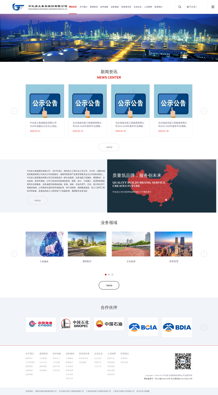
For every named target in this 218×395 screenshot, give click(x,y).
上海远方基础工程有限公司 (124, 391)
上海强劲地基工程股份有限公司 (98, 391)
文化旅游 (69, 366)
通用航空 (69, 362)
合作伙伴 (56, 370)
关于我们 (83, 7)
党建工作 (97, 362)
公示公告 (43, 362)
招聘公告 (111, 358)
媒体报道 (43, 366)
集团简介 (29, 358)
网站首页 (73, 7)
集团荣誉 (29, 366)
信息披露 (82, 362)
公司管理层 (30, 362)
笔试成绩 (111, 366)
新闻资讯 (94, 7)
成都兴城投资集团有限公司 (46, 391)
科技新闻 (43, 370)
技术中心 (56, 358)
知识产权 (56, 366)
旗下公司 (191, 7)
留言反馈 (124, 362)
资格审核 (111, 362)
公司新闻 (43, 358)
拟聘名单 (111, 374)
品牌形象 (29, 374)
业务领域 (115, 7)
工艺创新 (56, 362)
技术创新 (104, 7)
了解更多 (109, 149)
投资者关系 (126, 7)
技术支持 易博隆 (142, 391)
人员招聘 (148, 7)
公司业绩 (69, 374)
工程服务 (69, 358)
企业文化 (138, 7)
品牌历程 (29, 370)
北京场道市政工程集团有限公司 (71, 391)
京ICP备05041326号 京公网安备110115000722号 (173, 379)
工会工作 (97, 366)
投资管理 (69, 370)
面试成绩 (111, 370)
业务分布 (69, 378)
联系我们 (158, 7)
